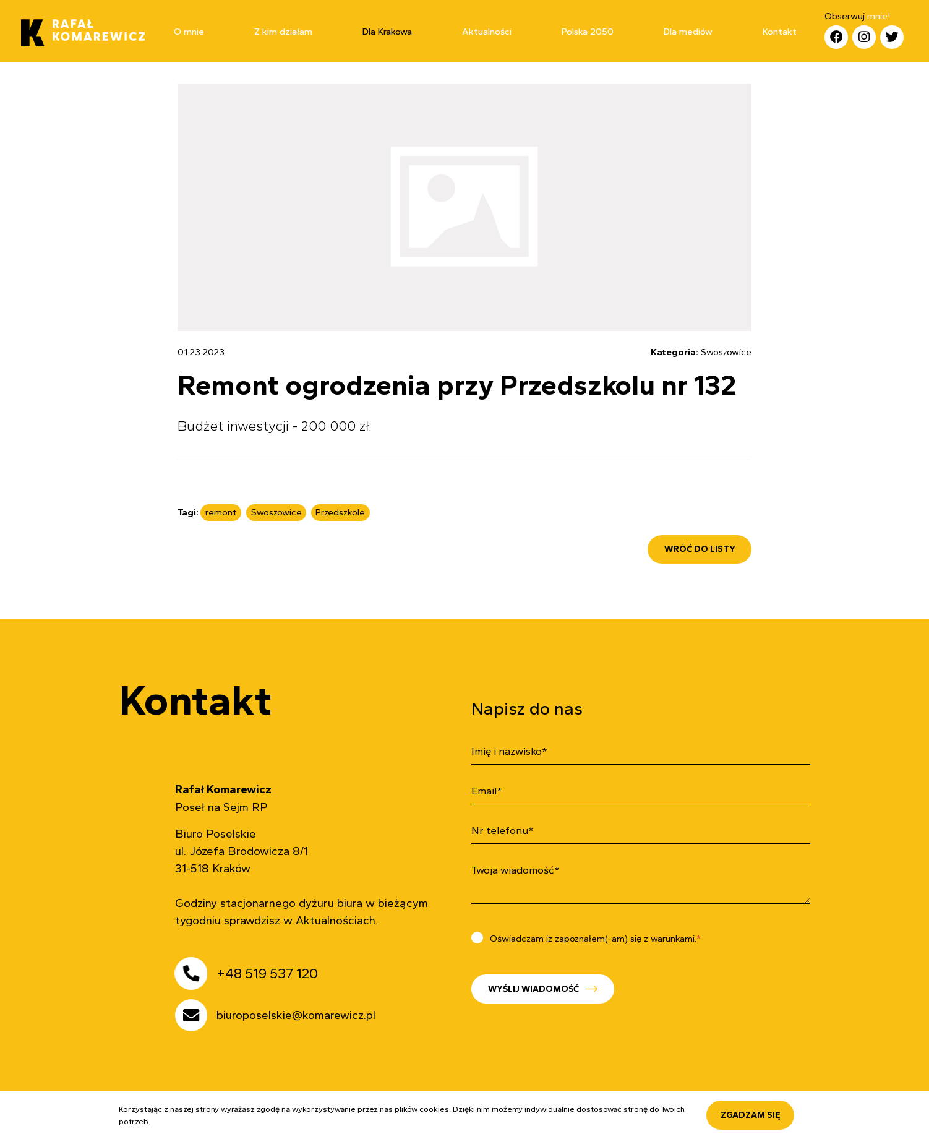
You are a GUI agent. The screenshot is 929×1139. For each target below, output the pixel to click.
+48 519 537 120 (264, 973)
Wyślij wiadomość (506, 988)
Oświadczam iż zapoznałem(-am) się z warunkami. (556, 938)
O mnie (189, 31)
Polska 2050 (588, 31)
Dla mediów (688, 31)
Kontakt (780, 31)
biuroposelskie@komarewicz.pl (293, 1015)
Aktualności (487, 31)
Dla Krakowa (387, 31)
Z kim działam (283, 31)
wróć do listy (699, 548)
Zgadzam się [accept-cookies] (751, 1114)
